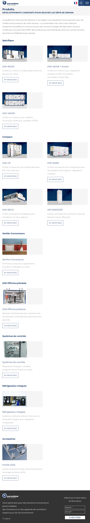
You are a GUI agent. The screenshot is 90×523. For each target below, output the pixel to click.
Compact (7, 137)
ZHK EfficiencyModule (14, 283)
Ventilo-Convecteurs (13, 233)
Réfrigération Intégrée (14, 386)
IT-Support (6, 518)
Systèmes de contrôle (14, 336)
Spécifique (8, 40)
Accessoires (8, 439)
